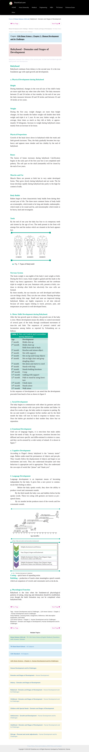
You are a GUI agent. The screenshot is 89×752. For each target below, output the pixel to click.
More (13, 12)
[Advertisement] (72, 47)
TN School (59, 7)
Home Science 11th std (21, 19)
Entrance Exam (70, 7)
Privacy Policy (30, 746)
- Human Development (29, 675)
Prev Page (14, 24)
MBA (51, 7)
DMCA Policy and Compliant (54, 746)
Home (11, 19)
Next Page (56, 24)
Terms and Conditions (40, 746)
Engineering (43, 7)
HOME (14, 7)
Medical (34, 7)
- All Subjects (22, 647)
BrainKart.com (20, 2)
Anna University (24, 7)
